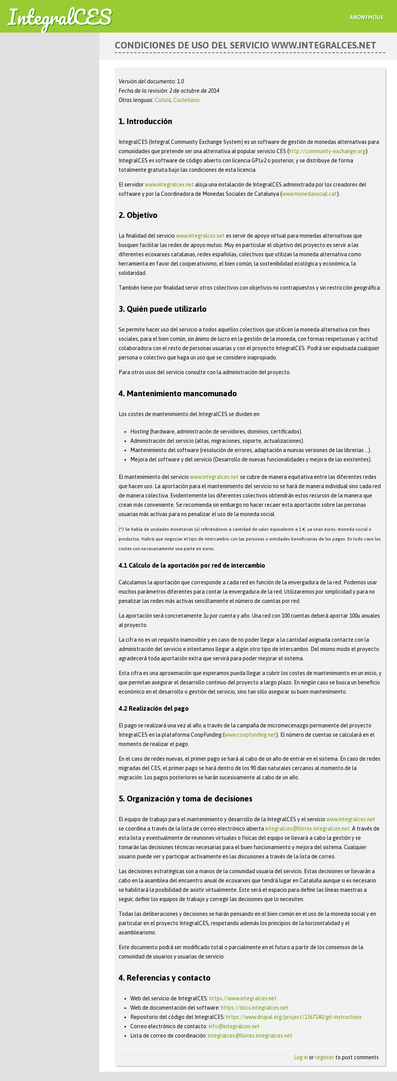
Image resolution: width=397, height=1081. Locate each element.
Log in (301, 1057)
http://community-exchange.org (327, 151)
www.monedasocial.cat (309, 194)
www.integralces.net (169, 184)
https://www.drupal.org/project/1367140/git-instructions (294, 1017)
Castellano (186, 100)
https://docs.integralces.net (254, 1008)
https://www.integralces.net (243, 998)
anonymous (366, 17)
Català (163, 100)
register (324, 1057)
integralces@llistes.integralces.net (307, 828)
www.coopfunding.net (250, 735)
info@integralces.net (234, 1026)
